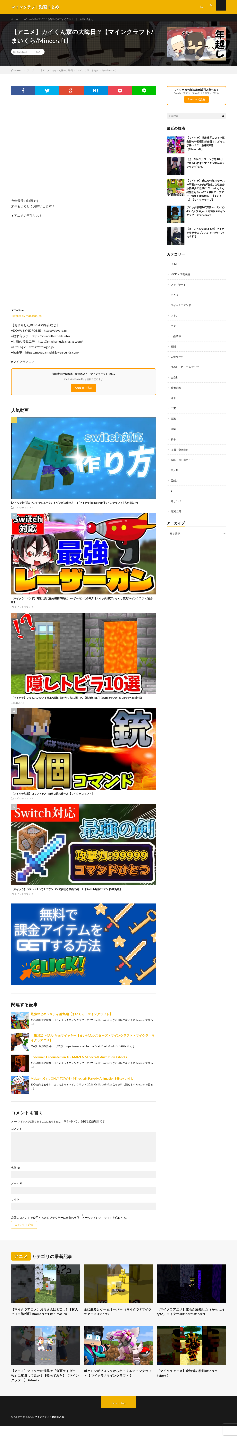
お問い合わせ (97, 19)
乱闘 (173, 349)
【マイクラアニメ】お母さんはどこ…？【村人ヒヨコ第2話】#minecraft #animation (43, 1318)
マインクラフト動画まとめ (50, 1429)
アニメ (36, 55)
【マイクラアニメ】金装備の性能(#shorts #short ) (191, 1384)
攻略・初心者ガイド (183, 460)
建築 (173, 430)
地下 (173, 400)
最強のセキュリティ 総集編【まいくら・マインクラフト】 (72, 1018)
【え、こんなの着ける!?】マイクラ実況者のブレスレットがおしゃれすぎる (205, 236)
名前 (15, 1171)
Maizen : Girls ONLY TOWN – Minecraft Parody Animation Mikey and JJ (82, 1082)
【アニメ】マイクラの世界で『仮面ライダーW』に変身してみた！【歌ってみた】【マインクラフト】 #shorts (45, 1387)
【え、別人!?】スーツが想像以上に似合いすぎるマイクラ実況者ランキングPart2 (205, 167)
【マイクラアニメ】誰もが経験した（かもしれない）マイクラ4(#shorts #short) (191, 1316)
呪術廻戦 (176, 389)
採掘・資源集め (180, 450)
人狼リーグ (177, 359)
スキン (175, 318)
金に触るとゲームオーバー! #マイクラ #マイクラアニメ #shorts (118, 1316)
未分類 (175, 471)
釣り (173, 491)
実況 (173, 420)
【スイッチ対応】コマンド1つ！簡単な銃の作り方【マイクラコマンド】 (52, 797)
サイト (15, 1203)
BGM (174, 268)
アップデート (179, 288)
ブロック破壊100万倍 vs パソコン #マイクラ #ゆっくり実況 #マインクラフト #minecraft (205, 215)
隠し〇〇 (19, 706)
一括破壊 (176, 339)
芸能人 (175, 481)
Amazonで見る (83, 391)
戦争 (173, 440)
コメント (16, 1132)
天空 (173, 410)
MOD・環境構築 (181, 278)
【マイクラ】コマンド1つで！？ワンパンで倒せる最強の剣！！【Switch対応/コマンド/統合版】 (66, 893)
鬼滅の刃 (176, 511)
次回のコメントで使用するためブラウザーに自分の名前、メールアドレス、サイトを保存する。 (70, 1221)
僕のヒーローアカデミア (186, 369)
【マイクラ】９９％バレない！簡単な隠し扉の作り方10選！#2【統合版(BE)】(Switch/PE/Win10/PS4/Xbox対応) (76, 701)
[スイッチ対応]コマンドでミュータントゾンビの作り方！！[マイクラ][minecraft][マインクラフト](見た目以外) (74, 506)
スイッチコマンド (23, 511)
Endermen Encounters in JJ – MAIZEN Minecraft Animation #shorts (79, 1061)
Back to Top (118, 1415)
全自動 (175, 379)
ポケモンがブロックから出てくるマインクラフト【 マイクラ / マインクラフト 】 (118, 1384)
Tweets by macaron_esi (26, 319)
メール (17, 1187)
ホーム (15, 19)
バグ (173, 329)
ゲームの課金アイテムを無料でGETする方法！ (54, 19)
